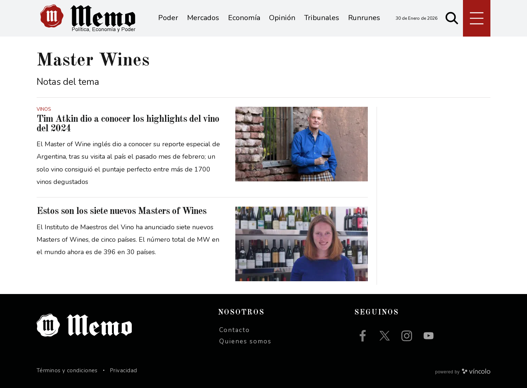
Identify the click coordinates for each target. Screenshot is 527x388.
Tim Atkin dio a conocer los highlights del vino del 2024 (128, 123)
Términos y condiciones (67, 370)
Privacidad (123, 370)
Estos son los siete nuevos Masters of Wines (121, 211)
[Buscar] (452, 18)
